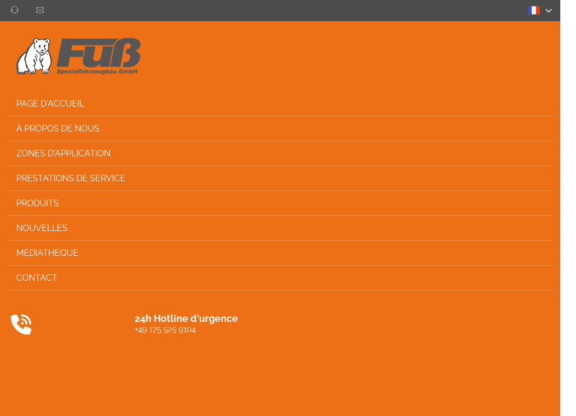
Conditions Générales (314, 397)
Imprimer (472, 397)
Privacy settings (526, 397)
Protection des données (404, 397)
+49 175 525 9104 (73, 329)
